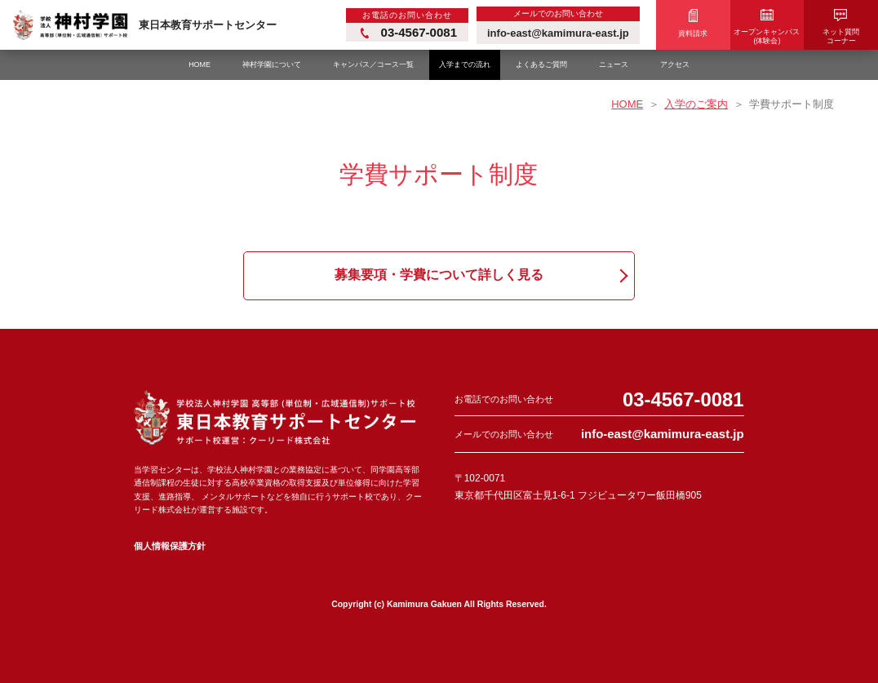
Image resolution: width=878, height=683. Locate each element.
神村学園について (271, 64)
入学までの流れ (464, 64)
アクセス (675, 64)
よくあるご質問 (541, 64)
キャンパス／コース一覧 (373, 64)
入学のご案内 (696, 104)
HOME (199, 64)
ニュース (613, 64)
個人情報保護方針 (170, 546)
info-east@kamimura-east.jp (662, 434)
